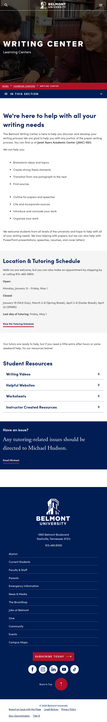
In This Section (53, 94)
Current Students (19, 562)
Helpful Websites (53, 385)
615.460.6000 (53, 545)
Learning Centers (24, 86)
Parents (14, 578)
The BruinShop (18, 602)
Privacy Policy (68, 709)
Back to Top (53, 684)
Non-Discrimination (19, 715)
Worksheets (53, 396)
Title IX (36, 715)
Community (16, 626)
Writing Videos (53, 374)
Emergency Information (24, 586)
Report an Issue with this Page (25, 709)
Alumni (13, 554)
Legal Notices (51, 709)
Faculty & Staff (18, 570)
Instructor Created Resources (53, 407)
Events (13, 634)
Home (5, 86)
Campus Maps (18, 642)
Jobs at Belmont (19, 610)
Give (12, 618)
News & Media (18, 594)
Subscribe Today (54, 656)
